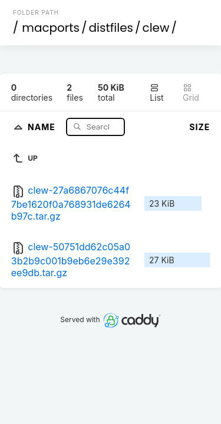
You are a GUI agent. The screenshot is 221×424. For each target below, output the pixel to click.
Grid (191, 92)
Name (43, 126)
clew (156, 27)
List (156, 92)
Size (199, 127)
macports (51, 27)
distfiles (111, 27)
